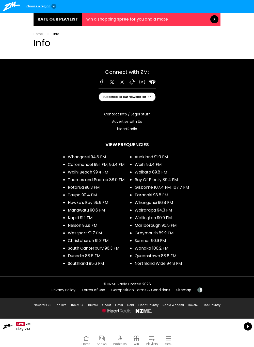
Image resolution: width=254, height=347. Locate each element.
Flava (119, 305)
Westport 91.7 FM (85, 233)
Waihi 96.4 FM (148, 164)
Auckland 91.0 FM (151, 157)
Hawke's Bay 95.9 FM (88, 202)
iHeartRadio (127, 128)
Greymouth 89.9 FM (154, 233)
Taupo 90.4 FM (82, 195)
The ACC (77, 305)
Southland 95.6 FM (86, 263)
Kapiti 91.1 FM (80, 218)
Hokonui (193, 305)
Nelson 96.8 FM (82, 225)
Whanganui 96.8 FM (154, 202)
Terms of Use (93, 289)
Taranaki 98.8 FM (151, 195)
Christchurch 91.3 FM (88, 241)
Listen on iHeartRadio (127, 326)
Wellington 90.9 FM (153, 218)
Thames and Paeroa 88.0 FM (96, 180)
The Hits (61, 305)
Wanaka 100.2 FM (151, 248)
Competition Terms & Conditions (140, 289)
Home (38, 34)
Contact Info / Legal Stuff (127, 114)
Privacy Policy (63, 289)
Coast (106, 305)
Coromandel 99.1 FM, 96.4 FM (96, 164)
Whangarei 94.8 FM (87, 157)
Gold (130, 305)
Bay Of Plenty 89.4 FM (156, 180)
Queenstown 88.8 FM (155, 256)
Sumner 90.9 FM (150, 241)
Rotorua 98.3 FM (84, 187)
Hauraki (92, 305)
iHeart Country (148, 305)
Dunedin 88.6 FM (84, 256)
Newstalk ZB (42, 305)
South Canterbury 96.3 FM (93, 248)
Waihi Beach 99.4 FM (88, 172)
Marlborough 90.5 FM (156, 225)
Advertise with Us (127, 121)
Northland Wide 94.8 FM (158, 263)
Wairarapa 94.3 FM (153, 210)
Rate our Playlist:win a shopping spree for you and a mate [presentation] (127, 19)
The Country (211, 305)
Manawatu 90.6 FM (86, 210)
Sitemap (183, 289)
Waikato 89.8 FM (151, 172)
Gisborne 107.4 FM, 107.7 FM (162, 187)
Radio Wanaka (173, 305)
